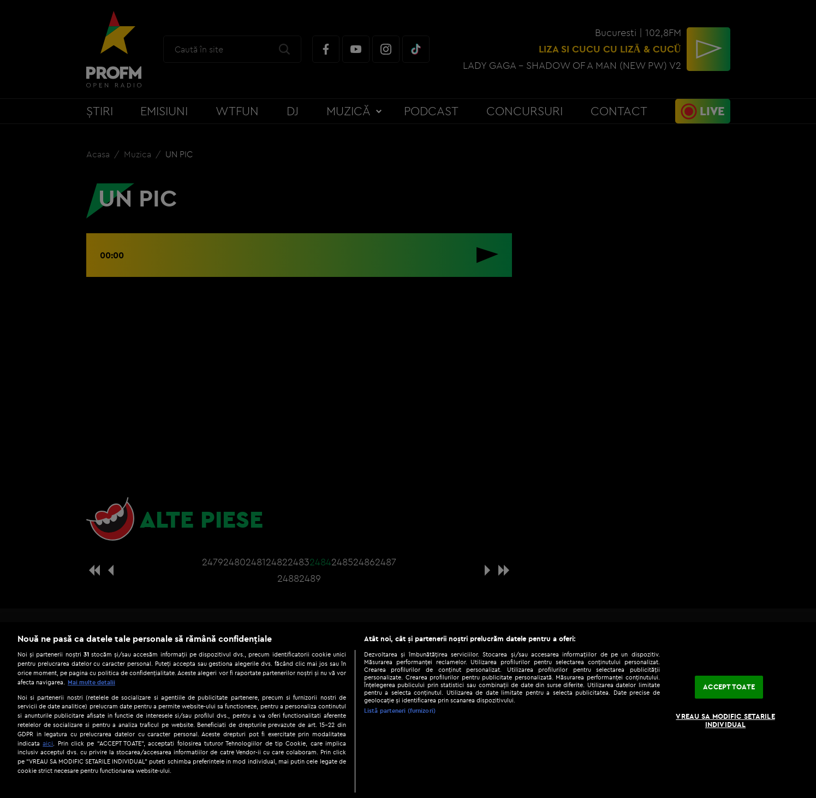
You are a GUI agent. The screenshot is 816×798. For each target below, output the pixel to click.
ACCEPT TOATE (729, 686)
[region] (408, 710)
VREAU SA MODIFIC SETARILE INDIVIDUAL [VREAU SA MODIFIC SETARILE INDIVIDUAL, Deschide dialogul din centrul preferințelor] (725, 720)
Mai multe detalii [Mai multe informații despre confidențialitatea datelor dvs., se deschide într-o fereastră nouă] (91, 682)
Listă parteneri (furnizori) (400, 710)
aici (48, 743)
